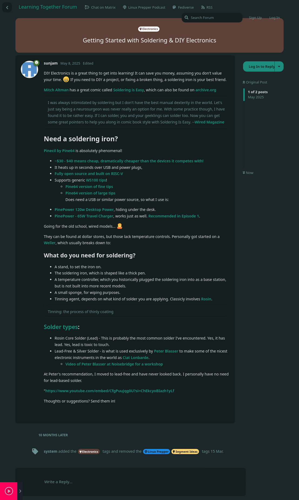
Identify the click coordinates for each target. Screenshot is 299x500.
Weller (49, 242)
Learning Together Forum (48, 7)
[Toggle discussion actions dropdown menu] (279, 66)
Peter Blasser (166, 351)
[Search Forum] (212, 17)
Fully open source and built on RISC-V (89, 173)
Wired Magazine (209, 122)
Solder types (61, 327)
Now (248, 172)
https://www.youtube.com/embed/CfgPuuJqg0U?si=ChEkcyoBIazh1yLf (109, 390)
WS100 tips (96, 180)
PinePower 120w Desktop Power (84, 209)
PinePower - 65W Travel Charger (84, 216)
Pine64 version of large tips (90, 193)
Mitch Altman (56, 89)
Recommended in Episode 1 (173, 216)
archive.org (205, 89)
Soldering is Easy (128, 89)
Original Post (255, 82)
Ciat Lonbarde (135, 357)
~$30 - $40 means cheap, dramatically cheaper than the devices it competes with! (129, 160)
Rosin (206, 298)
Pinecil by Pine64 (59, 150)
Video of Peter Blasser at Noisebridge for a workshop (114, 364)
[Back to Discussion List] (7, 7)
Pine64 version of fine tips (89, 186)
